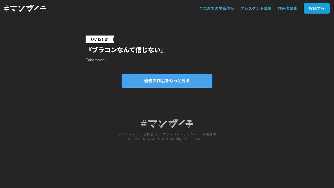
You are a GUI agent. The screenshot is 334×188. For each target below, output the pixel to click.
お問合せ (151, 134)
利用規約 (209, 134)
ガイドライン (128, 134)
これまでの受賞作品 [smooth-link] (216, 8)
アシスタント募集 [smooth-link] (256, 8)
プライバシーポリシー (180, 134)
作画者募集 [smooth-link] (287, 8)
